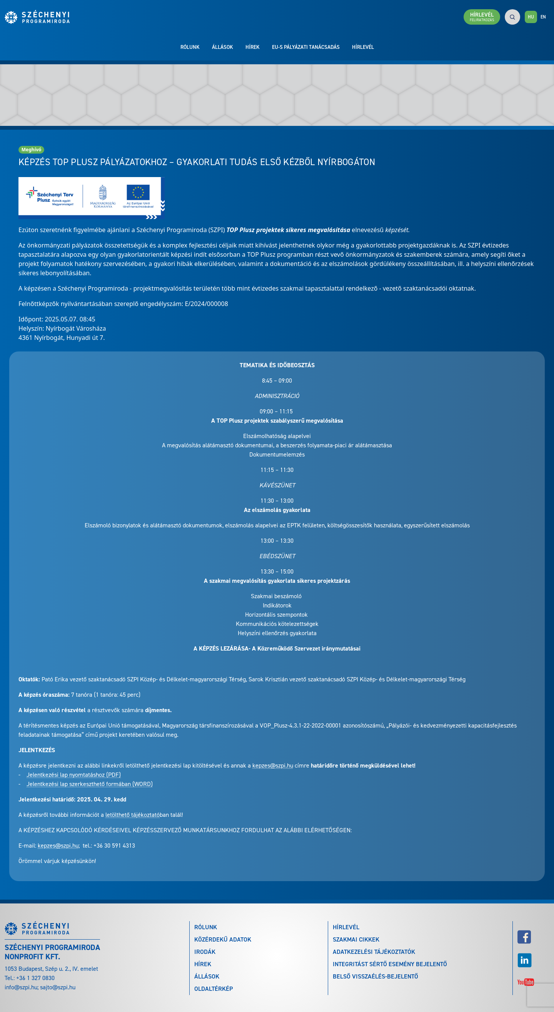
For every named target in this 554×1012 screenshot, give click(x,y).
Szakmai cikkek (356, 939)
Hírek (252, 46)
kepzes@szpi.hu (272, 765)
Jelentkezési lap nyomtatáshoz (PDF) (74, 775)
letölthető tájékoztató (132, 815)
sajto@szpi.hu (57, 987)
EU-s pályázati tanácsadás (306, 46)
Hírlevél (363, 46)
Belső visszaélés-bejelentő (375, 976)
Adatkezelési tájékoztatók (374, 952)
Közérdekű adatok (222, 939)
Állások (222, 46)
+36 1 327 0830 (35, 978)
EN (543, 17)
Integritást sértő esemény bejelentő (390, 964)
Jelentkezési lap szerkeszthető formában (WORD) (90, 784)
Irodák (204, 952)
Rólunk (190, 46)
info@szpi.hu (21, 987)
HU (531, 17)
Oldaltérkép (213, 989)
